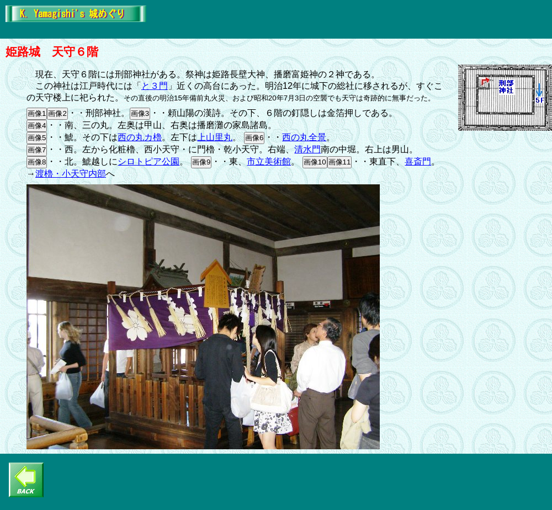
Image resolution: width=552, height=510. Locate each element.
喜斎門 (418, 161)
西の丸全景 (304, 137)
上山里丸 (214, 137)
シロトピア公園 (148, 161)
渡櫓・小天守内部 (70, 173)
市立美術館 (269, 161)
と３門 (154, 86)
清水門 (307, 149)
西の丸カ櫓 (140, 137)
